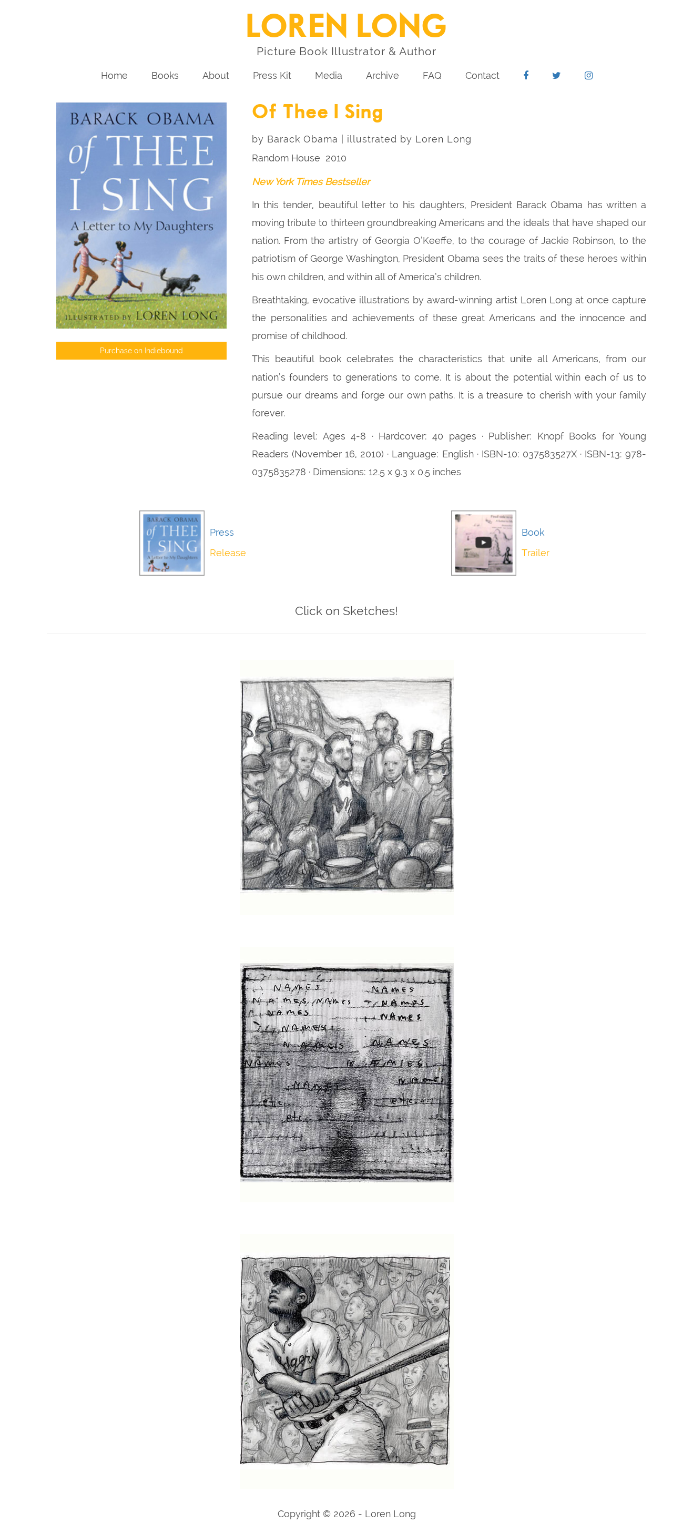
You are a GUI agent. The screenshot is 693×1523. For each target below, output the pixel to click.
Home (114, 75)
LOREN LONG (346, 28)
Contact (482, 75)
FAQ (432, 75)
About (215, 75)
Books (165, 75)
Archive (382, 75)
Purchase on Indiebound (141, 350)
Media (328, 75)
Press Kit (272, 75)
